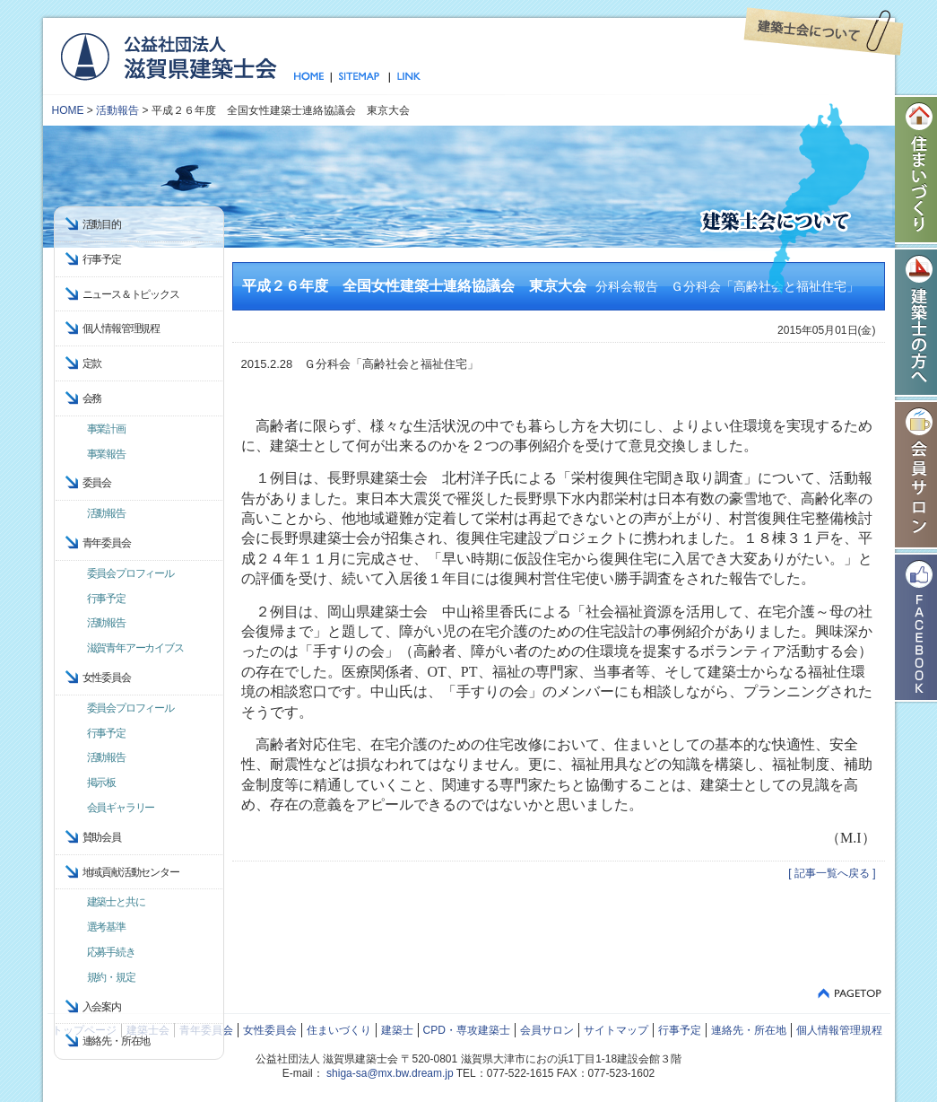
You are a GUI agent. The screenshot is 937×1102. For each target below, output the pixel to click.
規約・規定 (111, 977)
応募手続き (111, 952)
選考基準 (106, 927)
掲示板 (101, 782)
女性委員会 (270, 1030)
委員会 (96, 483)
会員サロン (547, 1030)
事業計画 (106, 429)
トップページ (312, 77)
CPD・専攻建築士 (466, 1030)
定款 (92, 363)
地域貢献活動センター (130, 872)
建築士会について (823, 31)
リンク (405, 77)
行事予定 (101, 259)
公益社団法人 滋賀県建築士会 (168, 55)
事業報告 (106, 454)
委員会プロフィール (130, 573)
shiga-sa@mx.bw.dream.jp (390, 1073)
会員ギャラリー (121, 807)
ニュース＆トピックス (130, 294)
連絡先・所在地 (116, 1041)
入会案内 (101, 1007)
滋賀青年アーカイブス (135, 648)
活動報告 (117, 110)
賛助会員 (101, 837)
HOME (68, 110)
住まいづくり (339, 1030)
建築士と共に (116, 902)
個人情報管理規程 (121, 328)
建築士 (397, 1030)
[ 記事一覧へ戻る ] (831, 873)
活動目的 (101, 224)
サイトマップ (360, 77)
